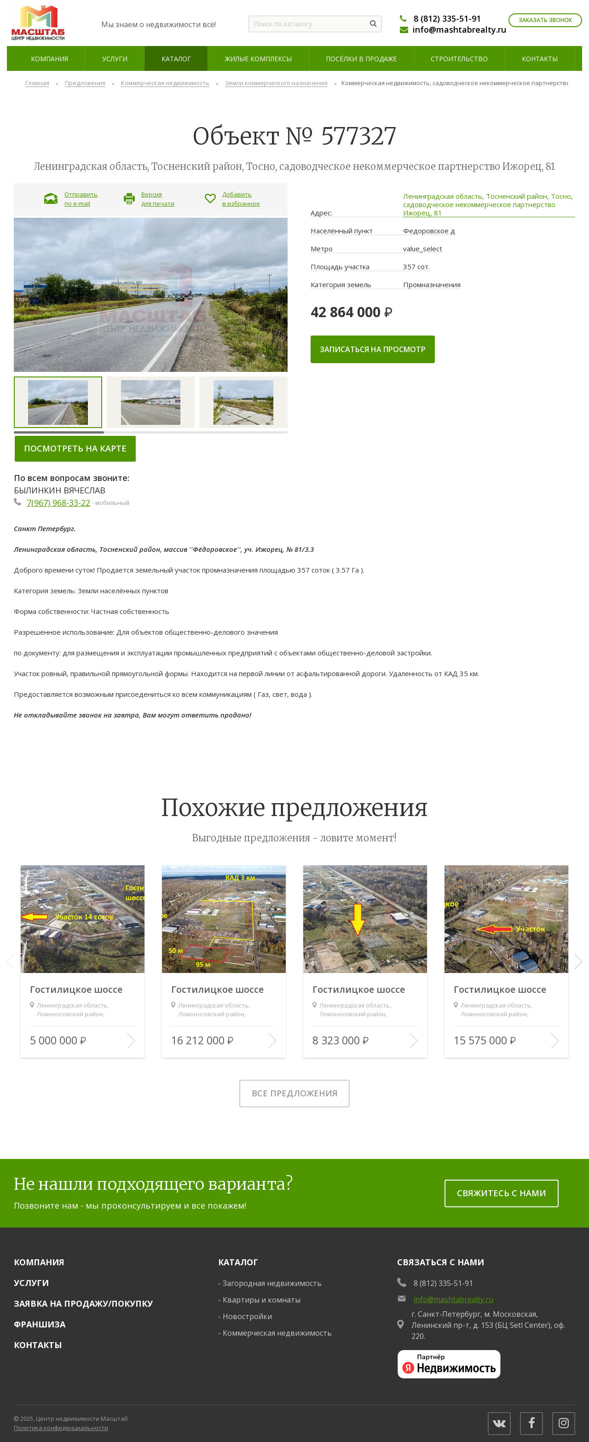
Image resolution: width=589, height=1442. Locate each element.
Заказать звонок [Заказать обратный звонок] (545, 20)
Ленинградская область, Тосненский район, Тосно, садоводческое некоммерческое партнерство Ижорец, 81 (488, 204)
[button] (578, 961)
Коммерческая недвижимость (277, 1333)
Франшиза (39, 1324)
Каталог (238, 1262)
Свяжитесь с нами (501, 1193)
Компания (39, 1262)
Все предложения (295, 1093)
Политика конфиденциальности (61, 1428)
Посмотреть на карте (75, 448)
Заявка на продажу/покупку (83, 1303)
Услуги (31, 1282)
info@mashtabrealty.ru (459, 29)
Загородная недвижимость (272, 1283)
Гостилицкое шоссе (76, 990)
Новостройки (247, 1316)
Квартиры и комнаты (261, 1300)
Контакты (38, 1344)
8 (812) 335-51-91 (447, 18)
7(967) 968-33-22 (58, 502)
